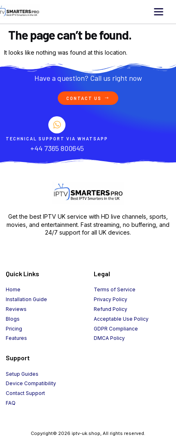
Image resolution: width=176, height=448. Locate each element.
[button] (158, 12)
